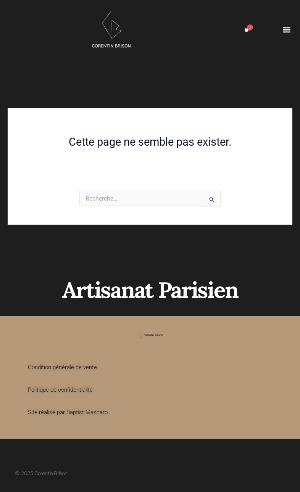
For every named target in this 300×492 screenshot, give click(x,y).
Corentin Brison (35, 68)
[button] (286, 29)
